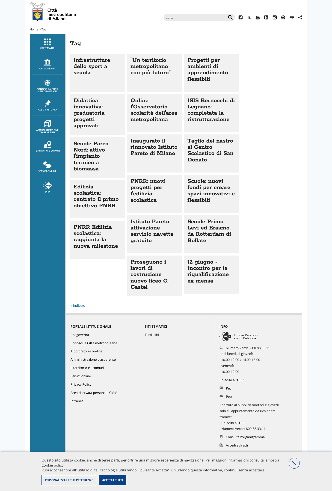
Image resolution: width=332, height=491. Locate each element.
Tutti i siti (152, 335)
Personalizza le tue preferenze (69, 480)
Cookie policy (52, 465)
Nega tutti (294, 463)
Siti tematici (47, 44)
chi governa (47, 64)
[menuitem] (47, 44)
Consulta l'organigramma (245, 437)
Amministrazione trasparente (47, 127)
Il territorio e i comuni (87, 368)
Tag (44, 29)
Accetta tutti (112, 480)
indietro (79, 306)
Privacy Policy (81, 384)
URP (47, 187)
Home (34, 29)
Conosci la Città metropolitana (47, 86)
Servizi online (47, 167)
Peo (229, 397)
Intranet (77, 401)
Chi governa (80, 335)
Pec (228, 388)
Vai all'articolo (97, 73)
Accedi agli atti (237, 445)
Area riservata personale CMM (94, 393)
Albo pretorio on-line (87, 351)
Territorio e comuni (47, 146)
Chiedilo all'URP (231, 380)
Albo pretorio (47, 105)
